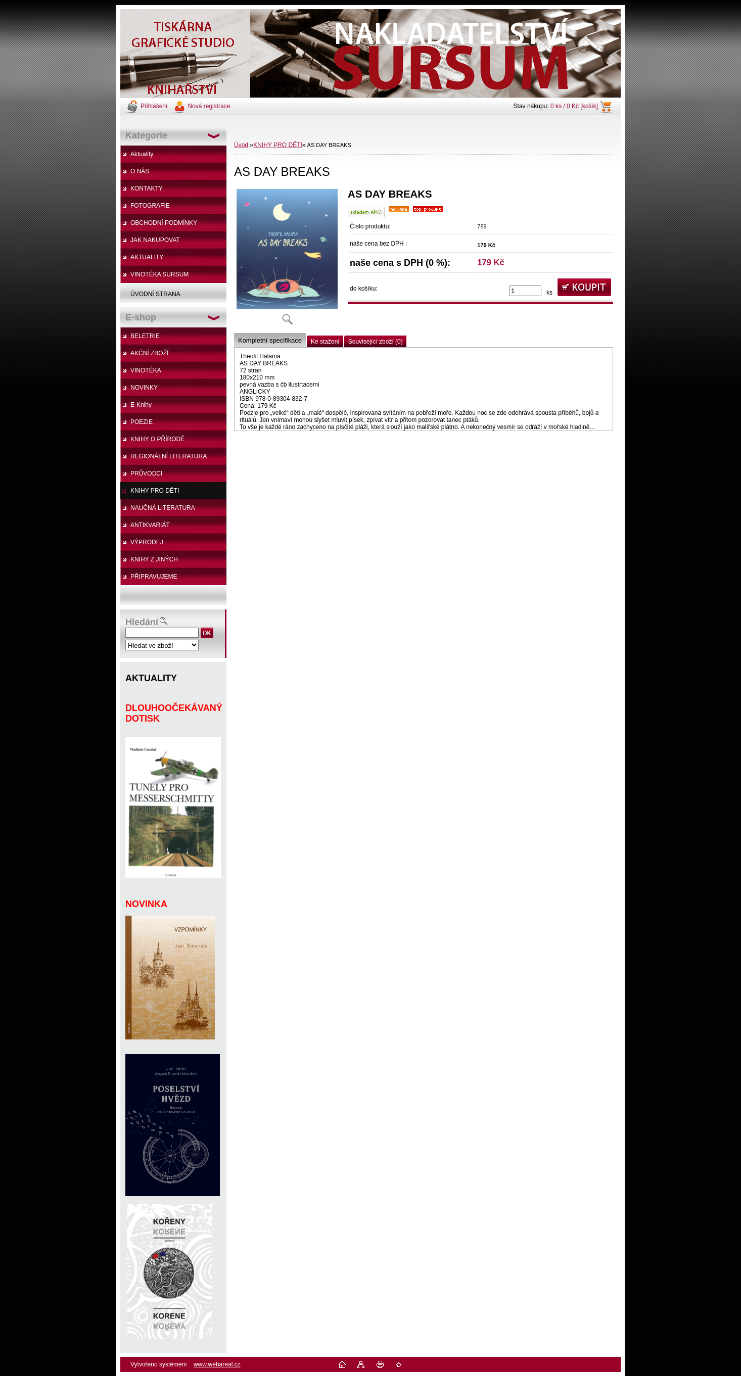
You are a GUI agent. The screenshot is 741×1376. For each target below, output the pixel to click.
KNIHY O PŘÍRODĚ (157, 439)
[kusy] (525, 291)
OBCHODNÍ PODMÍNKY (163, 222)
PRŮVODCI (146, 473)
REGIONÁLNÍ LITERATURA (168, 456)
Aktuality (141, 154)
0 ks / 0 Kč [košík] (574, 106)
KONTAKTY (146, 188)
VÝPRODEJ (146, 542)
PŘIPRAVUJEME (153, 576)
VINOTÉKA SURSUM (159, 274)
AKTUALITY (146, 257)
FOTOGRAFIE (150, 205)
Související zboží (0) (375, 341)
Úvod (241, 145)
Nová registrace (209, 106)
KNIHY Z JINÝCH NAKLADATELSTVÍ (149, 562)
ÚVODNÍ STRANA (155, 294)
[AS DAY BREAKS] (287, 260)
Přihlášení (154, 106)
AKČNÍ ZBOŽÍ (149, 353)
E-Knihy (141, 404)
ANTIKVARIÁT (150, 525)
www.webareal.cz (217, 1364)
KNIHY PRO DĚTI (154, 490)
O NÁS (139, 171)
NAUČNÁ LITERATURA (162, 507)
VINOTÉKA (145, 370)
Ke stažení (325, 341)
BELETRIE (145, 336)
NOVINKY (144, 387)
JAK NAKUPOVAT (155, 240)
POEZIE (141, 421)
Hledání (141, 622)
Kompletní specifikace (270, 340)
